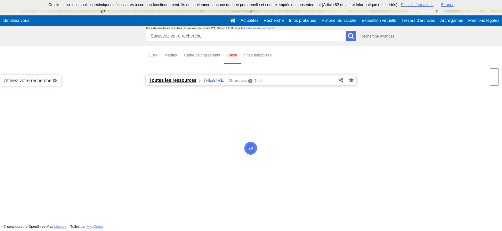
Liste (154, 55)
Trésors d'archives (418, 20)
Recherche (274, 20)
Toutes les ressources (173, 80)
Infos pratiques (302, 20)
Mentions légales (483, 20)
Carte (232, 55)
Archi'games (451, 20)
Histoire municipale (339, 20)
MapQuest (94, 226)
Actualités (249, 20)
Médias (171, 55)
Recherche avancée (377, 36)
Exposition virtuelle (379, 20)
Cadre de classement (202, 55)
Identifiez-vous (16, 20)
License (60, 226)
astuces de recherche (260, 28)
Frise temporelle (258, 55)
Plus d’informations (417, 5)
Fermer (447, 5)
